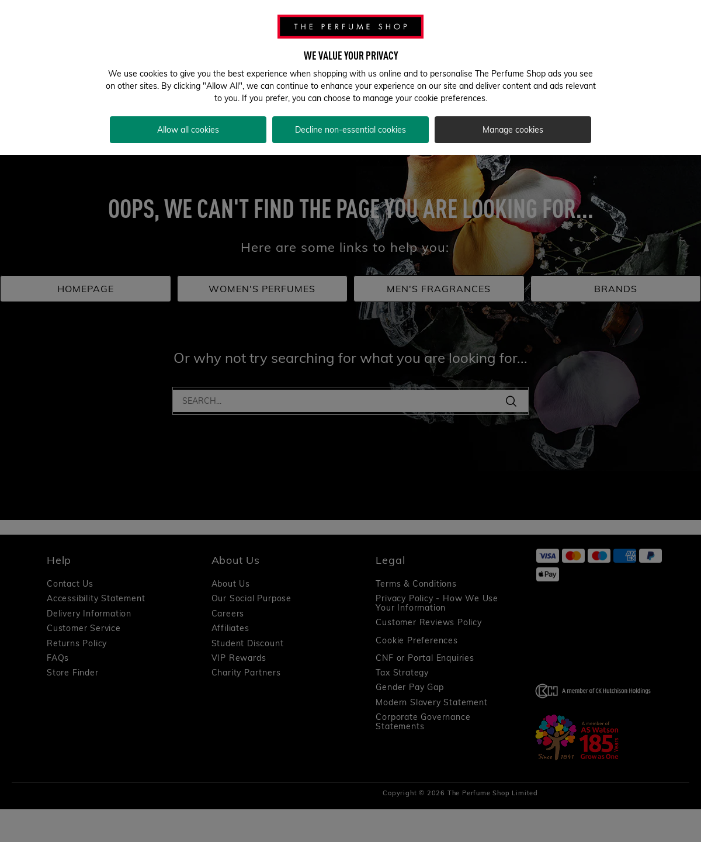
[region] (350, 77)
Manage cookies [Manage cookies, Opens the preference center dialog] (513, 129)
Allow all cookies (188, 129)
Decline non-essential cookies (350, 129)
